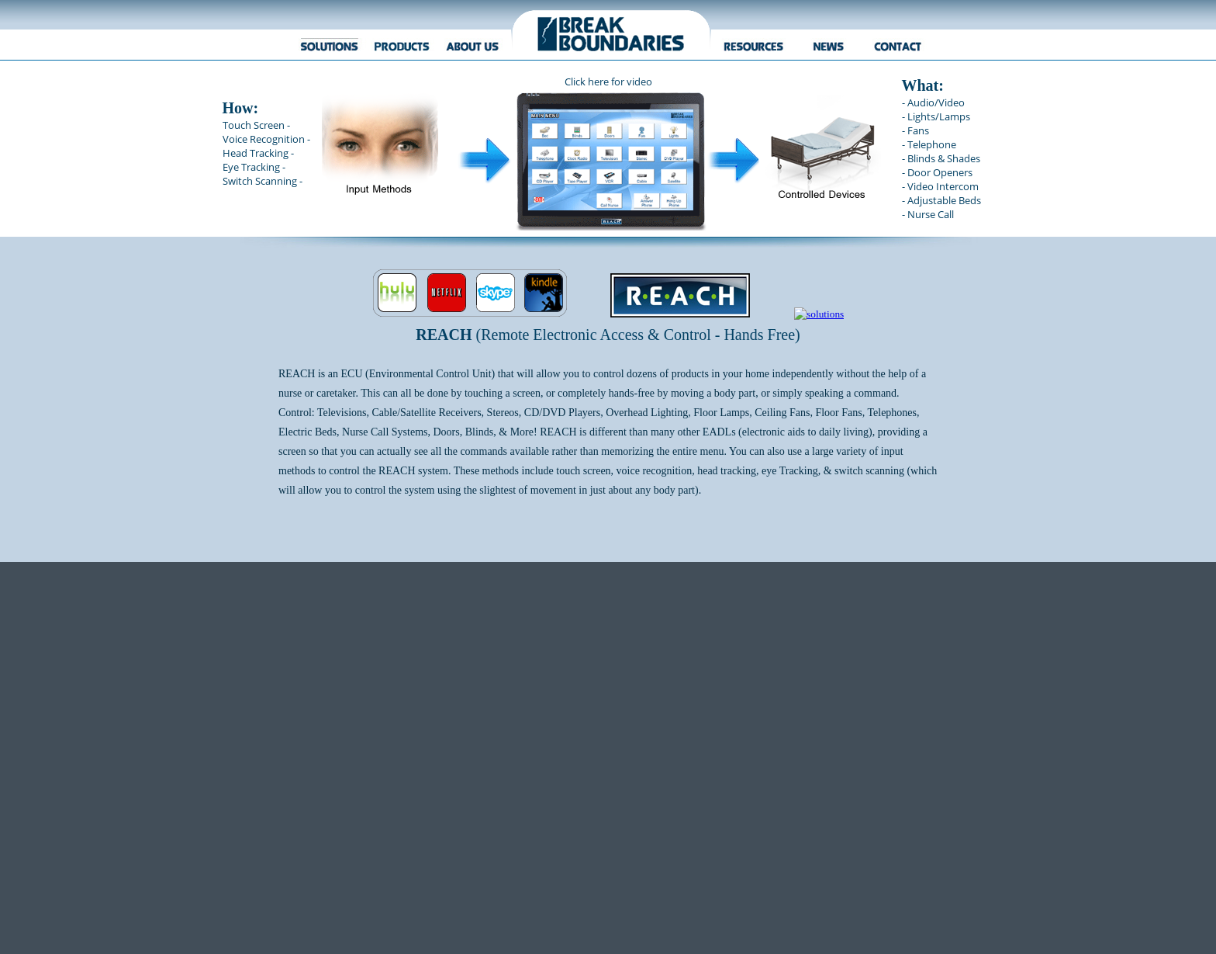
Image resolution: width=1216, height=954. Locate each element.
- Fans (915, 130)
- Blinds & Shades (941, 158)
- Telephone (929, 144)
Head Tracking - (258, 153)
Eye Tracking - (254, 167)
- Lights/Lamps (936, 116)
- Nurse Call (928, 214)
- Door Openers (937, 172)
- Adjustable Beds (941, 200)
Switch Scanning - (262, 181)
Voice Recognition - (266, 139)
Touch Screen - (256, 125)
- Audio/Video (933, 102)
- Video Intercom (940, 186)
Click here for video (608, 81)
